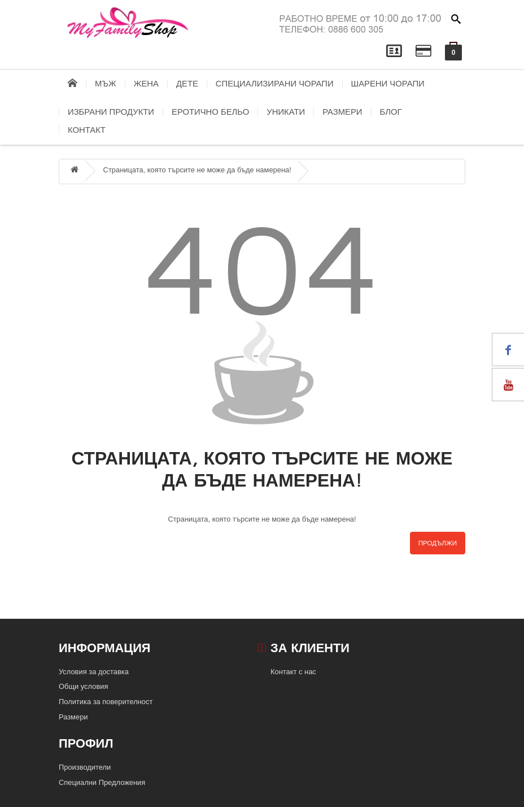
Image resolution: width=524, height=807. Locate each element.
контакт (87, 129)
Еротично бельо (210, 111)
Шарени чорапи (388, 83)
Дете (187, 83)
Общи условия (83, 686)
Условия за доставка (94, 671)
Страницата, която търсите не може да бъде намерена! (197, 170)
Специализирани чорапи (275, 83)
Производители (85, 767)
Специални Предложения (102, 782)
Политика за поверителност (105, 701)
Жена (146, 83)
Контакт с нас (293, 671)
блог (391, 111)
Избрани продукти (111, 111)
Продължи (437, 543)
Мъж (105, 83)
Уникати (286, 111)
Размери (342, 111)
